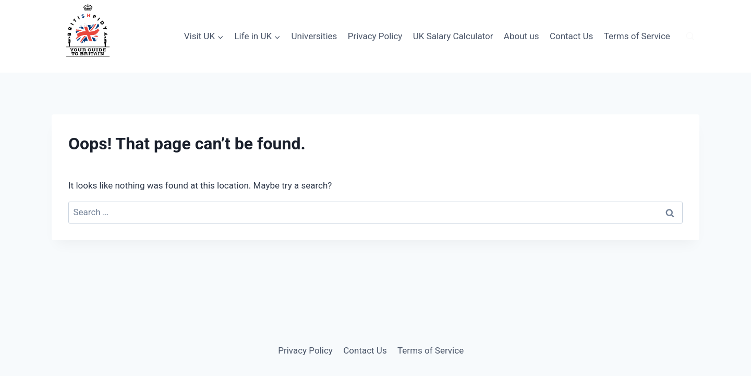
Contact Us (571, 36)
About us (521, 36)
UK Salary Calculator (453, 36)
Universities (314, 36)
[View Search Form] (690, 36)
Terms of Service (637, 36)
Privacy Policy (375, 36)
